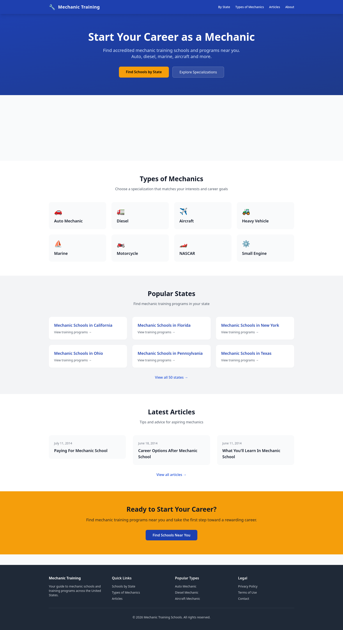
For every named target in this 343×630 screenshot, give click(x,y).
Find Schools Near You (171, 535)
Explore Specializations (198, 72)
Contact (243, 598)
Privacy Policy (247, 586)
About (289, 7)
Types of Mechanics (249, 7)
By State (224, 7)
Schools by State (123, 586)
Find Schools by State (144, 71)
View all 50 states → (171, 377)
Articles (274, 7)
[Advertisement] (171, 128)
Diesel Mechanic (186, 592)
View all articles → (171, 474)
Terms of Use (247, 592)
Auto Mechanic (185, 586)
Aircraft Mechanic (187, 598)
